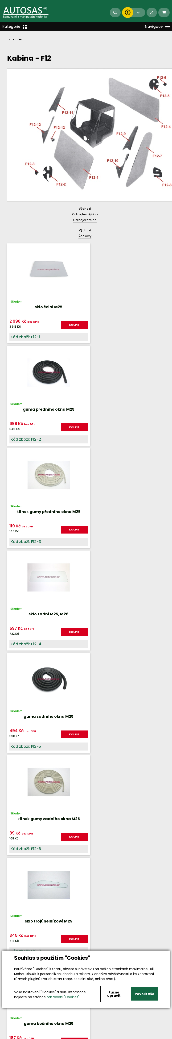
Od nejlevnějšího (85, 214)
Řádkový (84, 236)
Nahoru (86, 655)
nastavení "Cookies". (63, 997)
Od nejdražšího (85, 220)
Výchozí (85, 209)
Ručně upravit (114, 994)
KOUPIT (68, 325)
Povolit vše (144, 994)
